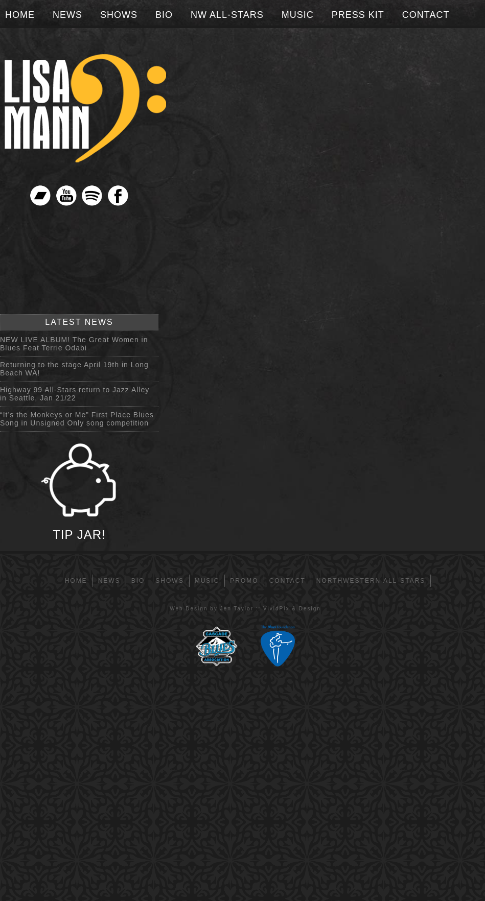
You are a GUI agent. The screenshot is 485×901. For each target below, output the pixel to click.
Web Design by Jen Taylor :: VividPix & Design (245, 608)
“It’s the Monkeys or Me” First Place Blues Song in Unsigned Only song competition (77, 419)
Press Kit (358, 15)
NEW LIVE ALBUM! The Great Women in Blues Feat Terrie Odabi (74, 344)
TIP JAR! (79, 491)
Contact (426, 15)
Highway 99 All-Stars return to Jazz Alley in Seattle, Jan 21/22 (74, 394)
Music (298, 15)
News (67, 15)
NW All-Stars (227, 15)
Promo (244, 580)
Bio (164, 15)
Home (20, 15)
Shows (118, 15)
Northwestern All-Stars (371, 580)
